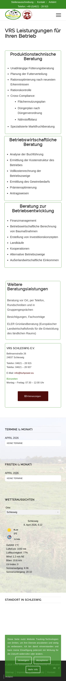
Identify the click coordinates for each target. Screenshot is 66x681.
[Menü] (57, 15)
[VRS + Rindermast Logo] (27, 15)
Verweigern (23, 660)
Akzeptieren (42, 660)
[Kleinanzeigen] (33, 396)
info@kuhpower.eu (24, 373)
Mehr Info (33, 669)
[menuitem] (22, 2)
